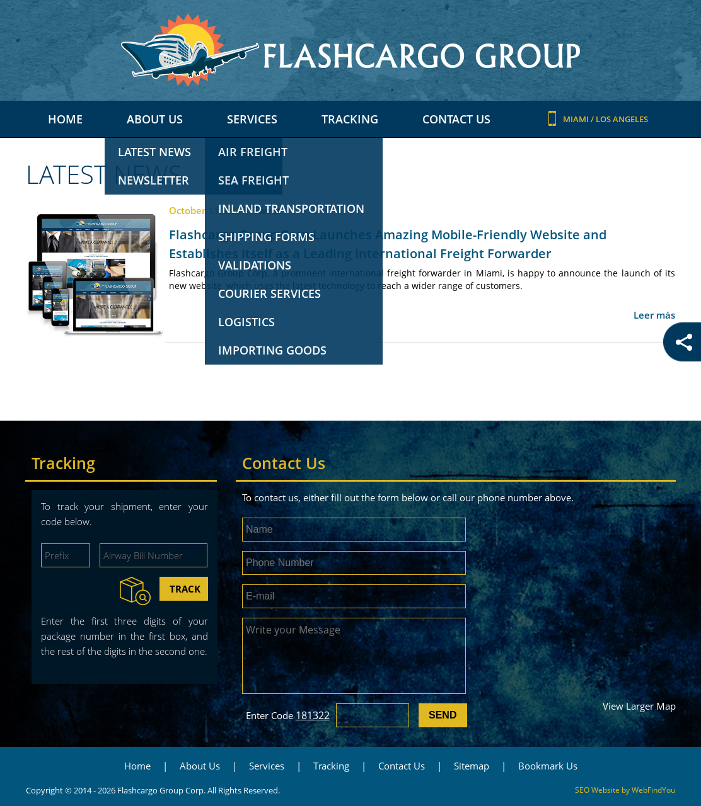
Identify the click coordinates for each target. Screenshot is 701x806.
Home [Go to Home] (65, 119)
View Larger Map (639, 706)
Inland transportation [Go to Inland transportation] (291, 208)
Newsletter (153, 180)
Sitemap (471, 765)
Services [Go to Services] (252, 119)
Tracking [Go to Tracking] (350, 119)
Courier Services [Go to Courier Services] (269, 293)
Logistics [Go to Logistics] (246, 321)
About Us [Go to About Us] (155, 119)
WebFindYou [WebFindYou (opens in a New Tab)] (653, 790)
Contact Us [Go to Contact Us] (456, 119)
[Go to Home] (350, 50)
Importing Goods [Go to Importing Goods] (272, 350)
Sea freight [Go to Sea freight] (253, 180)
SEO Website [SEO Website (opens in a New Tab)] (597, 790)
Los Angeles (622, 119)
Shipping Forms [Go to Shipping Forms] (266, 236)
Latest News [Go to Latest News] (154, 151)
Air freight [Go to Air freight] (252, 151)
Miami (577, 119)
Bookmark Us (547, 765)
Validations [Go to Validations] (254, 265)
